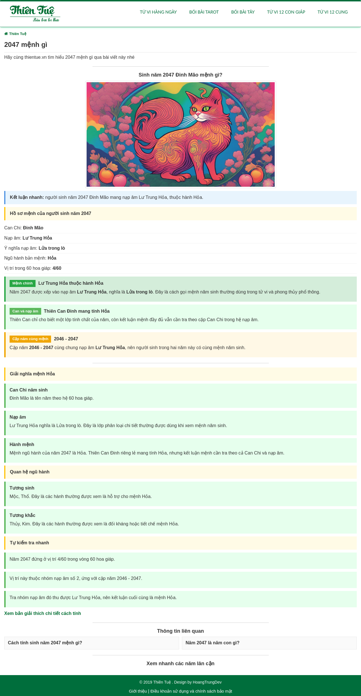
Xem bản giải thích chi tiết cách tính (42, 613)
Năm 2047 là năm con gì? (212, 643)
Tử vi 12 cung (333, 11)
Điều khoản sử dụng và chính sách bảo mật (191, 691)
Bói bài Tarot (204, 11)
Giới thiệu (138, 691)
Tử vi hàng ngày (158, 11)
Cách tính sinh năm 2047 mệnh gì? (45, 643)
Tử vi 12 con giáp (286, 11)
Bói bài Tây (243, 11)
